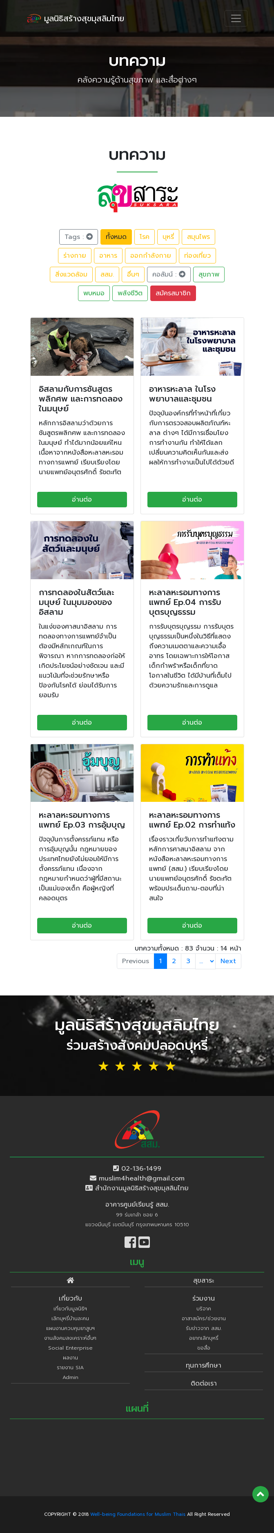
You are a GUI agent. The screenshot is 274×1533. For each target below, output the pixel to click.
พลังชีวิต (130, 293)
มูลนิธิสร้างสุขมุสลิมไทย (75, 18)
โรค (144, 237)
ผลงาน (70, 1357)
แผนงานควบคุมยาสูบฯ (70, 1328)
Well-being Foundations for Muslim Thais (137, 1514)
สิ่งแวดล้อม (71, 274)
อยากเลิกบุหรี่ (203, 1338)
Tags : (79, 237)
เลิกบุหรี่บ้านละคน (70, 1318)
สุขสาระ (203, 1280)
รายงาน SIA (70, 1367)
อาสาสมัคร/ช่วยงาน (204, 1318)
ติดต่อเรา (204, 1383)
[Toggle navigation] (236, 18)
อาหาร (108, 256)
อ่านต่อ (82, 499)
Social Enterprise (70, 1348)
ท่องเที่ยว (197, 256)
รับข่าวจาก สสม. (204, 1328)
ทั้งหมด (116, 237)
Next (228, 961)
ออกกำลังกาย (150, 256)
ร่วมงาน (203, 1298)
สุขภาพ (208, 274)
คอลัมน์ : (168, 274)
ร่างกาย (74, 256)
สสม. (107, 274)
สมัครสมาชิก (173, 293)
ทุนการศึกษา (203, 1365)
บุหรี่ (168, 237)
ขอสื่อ (203, 1348)
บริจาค (203, 1308)
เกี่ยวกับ (70, 1298)
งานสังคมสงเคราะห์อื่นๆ (70, 1338)
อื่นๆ (133, 274)
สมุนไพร (198, 237)
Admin (70, 1377)
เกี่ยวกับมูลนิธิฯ (70, 1308)
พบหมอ (94, 293)
